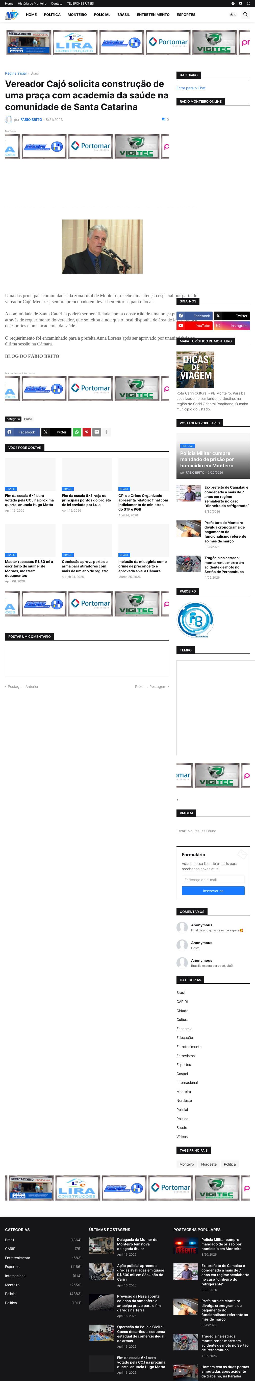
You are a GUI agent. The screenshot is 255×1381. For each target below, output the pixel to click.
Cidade (182, 1011)
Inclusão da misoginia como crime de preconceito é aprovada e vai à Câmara (142, 566)
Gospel (182, 1073)
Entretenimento (153, 14)
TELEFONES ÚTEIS (80, 3)
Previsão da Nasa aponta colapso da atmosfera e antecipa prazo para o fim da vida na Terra (139, 1303)
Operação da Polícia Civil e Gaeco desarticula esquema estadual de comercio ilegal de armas (141, 1334)
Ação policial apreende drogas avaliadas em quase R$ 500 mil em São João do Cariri (140, 1272)
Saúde (181, 1127)
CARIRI (182, 1001)
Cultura (182, 1019)
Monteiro (77, 14)
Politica (52, 14)
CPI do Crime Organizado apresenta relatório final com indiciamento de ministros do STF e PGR (143, 502)
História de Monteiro (32, 3)
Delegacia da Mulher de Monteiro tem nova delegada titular (137, 1244)
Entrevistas (185, 1056)
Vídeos (182, 1136)
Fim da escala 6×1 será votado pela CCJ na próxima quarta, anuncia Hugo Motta (29, 500)
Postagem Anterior (23, 686)
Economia (184, 1028)
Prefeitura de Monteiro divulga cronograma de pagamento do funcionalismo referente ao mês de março (225, 531)
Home (9, 3)
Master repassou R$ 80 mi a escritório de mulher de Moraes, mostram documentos (29, 568)
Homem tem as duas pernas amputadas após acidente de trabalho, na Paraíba (225, 1371)
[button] (233, 14)
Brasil (123, 14)
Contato (56, 3)
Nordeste (184, 1100)
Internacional (187, 1082)
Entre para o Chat (191, 88)
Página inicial (16, 73)
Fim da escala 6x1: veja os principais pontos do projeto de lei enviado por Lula (86, 500)
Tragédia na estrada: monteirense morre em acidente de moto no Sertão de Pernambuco (224, 565)
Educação (184, 1037)
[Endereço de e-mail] (213, 879)
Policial (102, 14)
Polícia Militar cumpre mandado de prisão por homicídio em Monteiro (221, 1244)
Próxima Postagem (150, 686)
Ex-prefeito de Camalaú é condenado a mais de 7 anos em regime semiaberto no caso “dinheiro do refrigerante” (227, 496)
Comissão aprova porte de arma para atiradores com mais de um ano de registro (85, 566)
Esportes (186, 14)
